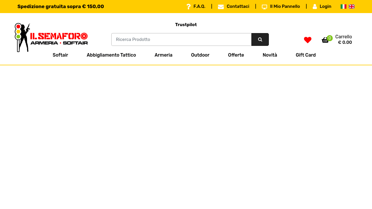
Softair (60, 55)
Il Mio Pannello (281, 7)
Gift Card (306, 55)
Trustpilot (186, 24)
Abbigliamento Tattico (111, 55)
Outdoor (200, 55)
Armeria (163, 55)
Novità (270, 55)
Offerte (236, 55)
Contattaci (233, 7)
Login (322, 7)
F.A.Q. (195, 7)
